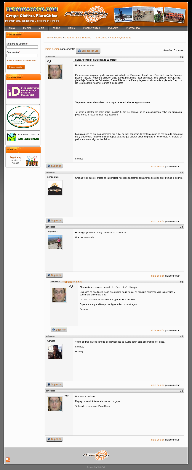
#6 (181, 391)
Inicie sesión (52, 49)
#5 (181, 336)
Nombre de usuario (17, 44)
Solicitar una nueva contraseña (22, 60)
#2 (181, 172)
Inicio (50, 37)
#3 (181, 227)
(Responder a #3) (71, 282)
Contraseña (13, 52)
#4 (181, 282)
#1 (181, 57)
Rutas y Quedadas (120, 37)
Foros (58, 37)
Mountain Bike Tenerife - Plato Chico (86, 37)
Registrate (14, 157)
